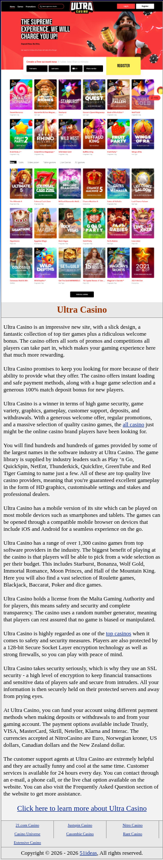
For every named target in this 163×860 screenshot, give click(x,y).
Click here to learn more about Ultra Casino (82, 808)
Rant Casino (132, 834)
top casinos (118, 633)
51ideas (88, 853)
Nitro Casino (133, 825)
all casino (133, 424)
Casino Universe (27, 834)
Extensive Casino (27, 842)
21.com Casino (27, 825)
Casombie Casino (79, 834)
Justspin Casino (80, 825)
